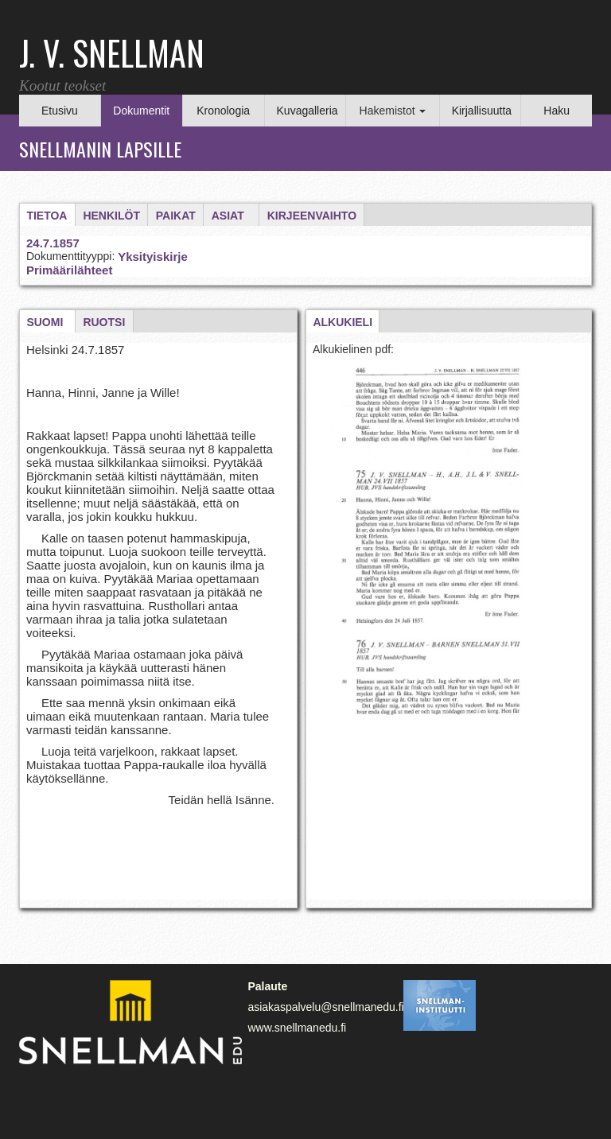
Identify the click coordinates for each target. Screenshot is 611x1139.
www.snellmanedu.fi (296, 1027)
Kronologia (223, 110)
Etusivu (59, 110)
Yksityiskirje (153, 256)
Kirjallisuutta (482, 110)
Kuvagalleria (307, 110)
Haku (556, 110)
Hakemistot (393, 110)
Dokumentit (141, 110)
